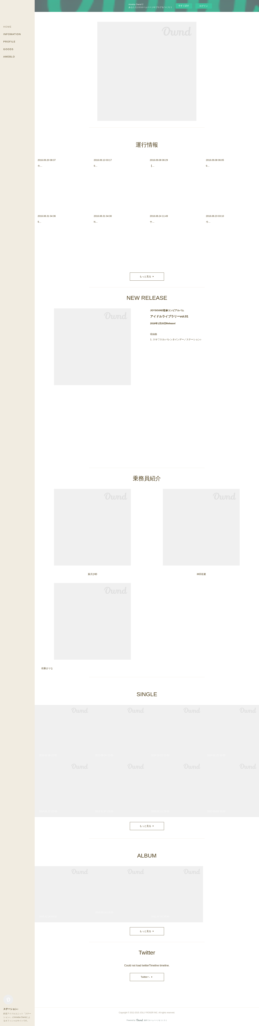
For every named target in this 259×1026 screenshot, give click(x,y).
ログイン (203, 6)
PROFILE (9, 41)
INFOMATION (12, 34)
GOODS (8, 49)
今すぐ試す (183, 5)
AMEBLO (9, 56)
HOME (7, 26)
